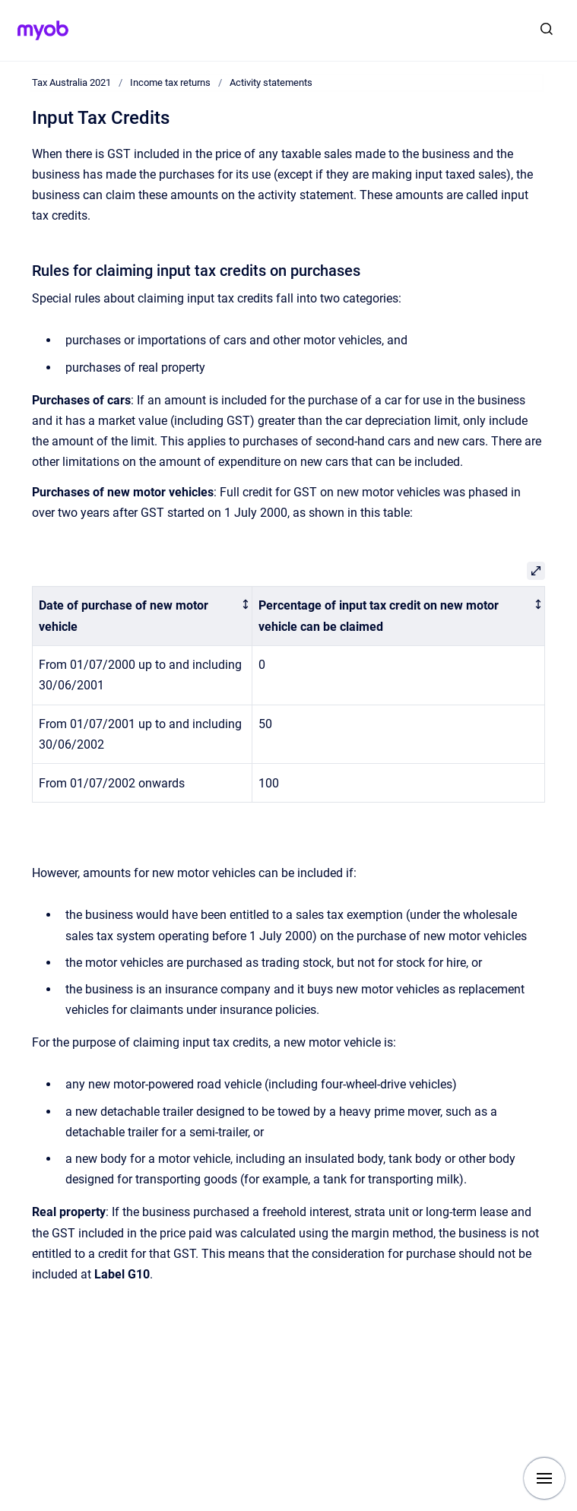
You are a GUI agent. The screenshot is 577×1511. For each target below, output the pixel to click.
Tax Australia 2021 (71, 82)
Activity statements (271, 82)
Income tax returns (170, 82)
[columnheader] (142, 616)
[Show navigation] (544, 1478)
